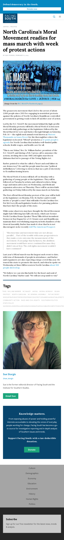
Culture (32, 468)
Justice (6, 26)
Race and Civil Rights (30, 300)
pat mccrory (53, 294)
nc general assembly (37, 294)
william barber (14, 291)
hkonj (35, 291)
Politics (14, 26)
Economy (32, 478)
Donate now (32, 9)
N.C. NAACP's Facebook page (29, 104)
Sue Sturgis (10, 55)
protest (6, 294)
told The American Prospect (42, 227)
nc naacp (27, 291)
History (32, 493)
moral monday (46, 291)
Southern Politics (49, 300)
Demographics (32, 473)
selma (57, 291)
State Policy (8, 303)
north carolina (19, 294)
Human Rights (32, 499)
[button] (60, 17)
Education (32, 483)
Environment (32, 488)
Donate (31, 449)
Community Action (11, 300)
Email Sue (11, 396)
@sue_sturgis (8, 378)
